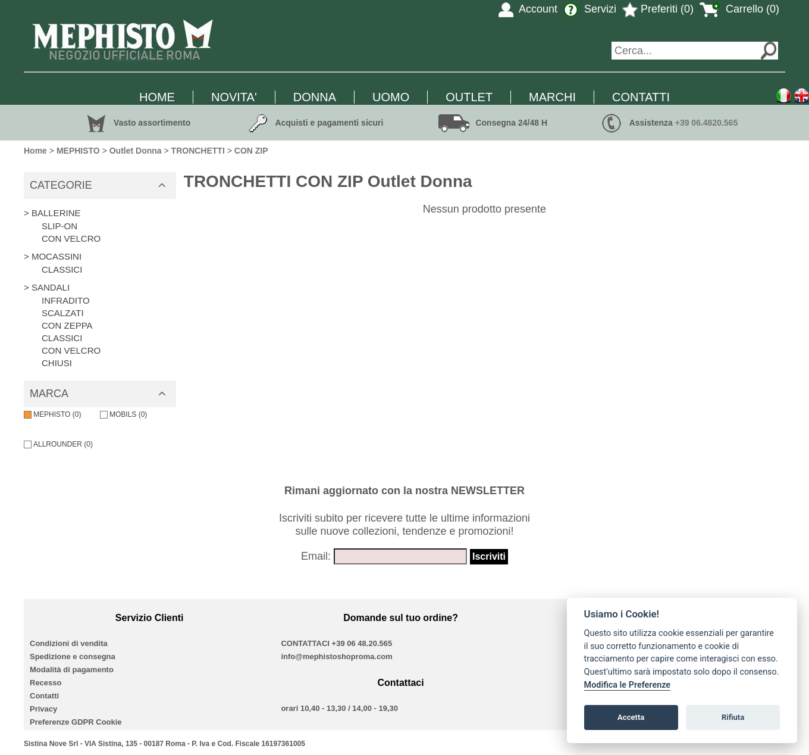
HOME (157, 97)
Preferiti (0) (658, 9)
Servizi (589, 9)
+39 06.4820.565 (706, 122)
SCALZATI (63, 313)
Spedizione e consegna (72, 656)
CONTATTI (641, 97)
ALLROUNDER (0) (58, 444)
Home (35, 150)
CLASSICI (62, 269)
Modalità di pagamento (72, 669)
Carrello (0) (739, 9)
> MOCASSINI (52, 256)
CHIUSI (57, 363)
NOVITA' (234, 97)
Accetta (630, 717)
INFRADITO (66, 300)
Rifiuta (733, 717)
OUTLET (469, 97)
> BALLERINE (52, 213)
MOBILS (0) (123, 414)
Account (527, 9)
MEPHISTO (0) (52, 414)
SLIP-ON (59, 226)
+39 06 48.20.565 (362, 643)
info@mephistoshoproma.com (336, 656)
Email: (316, 556)
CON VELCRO (71, 238)
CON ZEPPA (67, 325)
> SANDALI (47, 287)
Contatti (44, 695)
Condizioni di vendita (69, 643)
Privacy (43, 708)
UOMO (390, 97)
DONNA (314, 97)
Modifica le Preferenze (627, 685)
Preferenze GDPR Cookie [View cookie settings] (76, 721)
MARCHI (552, 97)
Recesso (45, 682)
